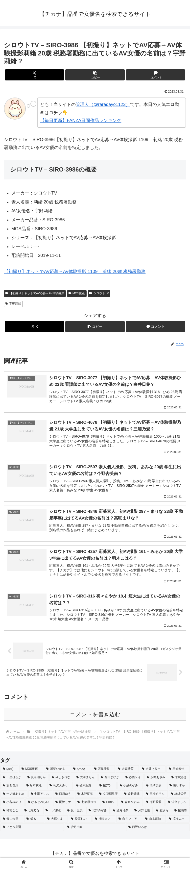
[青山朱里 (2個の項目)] (11, 821)
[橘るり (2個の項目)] (34, 821)
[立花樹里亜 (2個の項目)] (109, 796)
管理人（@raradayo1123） (103, 104)
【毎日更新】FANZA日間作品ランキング (80, 120)
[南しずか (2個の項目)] (178, 788)
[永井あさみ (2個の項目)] (156, 779)
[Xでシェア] (34, 74)
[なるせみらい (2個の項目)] (38, 804)
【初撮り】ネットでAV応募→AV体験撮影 (34, 293)
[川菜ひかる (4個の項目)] (57, 771)
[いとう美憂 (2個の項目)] (32, 829)
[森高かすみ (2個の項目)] (131, 804)
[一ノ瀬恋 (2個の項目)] (53, 813)
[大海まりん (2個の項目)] (85, 779)
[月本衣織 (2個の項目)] (35, 788)
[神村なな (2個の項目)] (10, 813)
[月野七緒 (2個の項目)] (142, 813)
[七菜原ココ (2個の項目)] (87, 804)
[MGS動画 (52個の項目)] (31, 771)
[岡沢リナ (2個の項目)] (63, 804)
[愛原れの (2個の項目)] (80, 821)
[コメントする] (155, 74)
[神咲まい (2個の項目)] (104, 821)
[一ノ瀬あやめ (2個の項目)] (13, 796)
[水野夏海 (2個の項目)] (85, 796)
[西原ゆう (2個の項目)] (63, 796)
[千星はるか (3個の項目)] (12, 779)
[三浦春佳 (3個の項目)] (178, 771)
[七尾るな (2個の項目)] (32, 813)
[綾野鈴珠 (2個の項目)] (132, 796)
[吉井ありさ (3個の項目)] (153, 771)
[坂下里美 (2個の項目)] (75, 813)
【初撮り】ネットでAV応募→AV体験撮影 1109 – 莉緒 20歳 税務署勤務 (74, 271)
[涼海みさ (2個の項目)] (178, 821)
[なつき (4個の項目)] (81, 771)
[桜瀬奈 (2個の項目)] (181, 813)
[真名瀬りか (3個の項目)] (36, 779)
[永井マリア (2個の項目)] (129, 821)
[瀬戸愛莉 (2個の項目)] (154, 804)
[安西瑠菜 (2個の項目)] (11, 788)
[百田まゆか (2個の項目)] (110, 779)
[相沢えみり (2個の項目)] (60, 788)
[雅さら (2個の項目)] (162, 813)
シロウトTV (99, 293)
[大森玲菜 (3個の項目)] (127, 771)
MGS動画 (77, 293)
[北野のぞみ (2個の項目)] (98, 813)
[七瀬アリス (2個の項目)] (40, 796)
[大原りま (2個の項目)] (56, 821)
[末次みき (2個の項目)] (179, 779)
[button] (94, 74)
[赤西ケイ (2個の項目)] (133, 779)
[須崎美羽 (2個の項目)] (155, 788)
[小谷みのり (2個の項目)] (12, 804)
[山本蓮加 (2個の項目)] (154, 821)
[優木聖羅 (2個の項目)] (85, 788)
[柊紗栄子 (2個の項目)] (179, 796)
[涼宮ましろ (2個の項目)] (178, 804)
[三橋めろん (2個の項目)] (156, 796)
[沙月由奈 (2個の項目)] (95, 829)
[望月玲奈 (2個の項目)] (121, 813)
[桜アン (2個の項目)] (107, 788)
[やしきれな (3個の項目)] (61, 779)
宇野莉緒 (13, 303)
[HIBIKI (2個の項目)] (109, 804)
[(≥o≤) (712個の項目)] (9, 771)
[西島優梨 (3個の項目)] (103, 771)
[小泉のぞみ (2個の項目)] (130, 788)
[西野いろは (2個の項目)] (158, 829)
